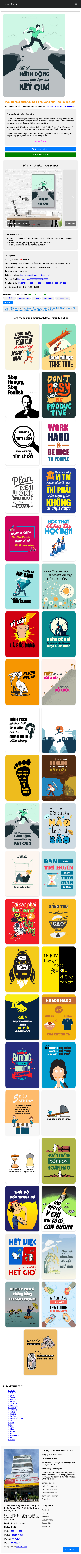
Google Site (46, 1523)
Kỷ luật (36, 298)
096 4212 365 (35, 283)
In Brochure (12, 1399)
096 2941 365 (47, 283)
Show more (8, 302)
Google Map (46, 1526)
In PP (10, 1425)
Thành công (47, 298)
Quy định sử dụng (48, 1483)
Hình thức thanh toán (49, 1486)
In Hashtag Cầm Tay (15, 1418)
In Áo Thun (12, 1408)
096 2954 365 (21, 1547)
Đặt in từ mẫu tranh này (40, 155)
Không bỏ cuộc (62, 298)
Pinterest (45, 1517)
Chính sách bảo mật (49, 1489)
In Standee (12, 1420)
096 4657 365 (60, 283)
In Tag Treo (12, 1416)
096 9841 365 (23, 283)
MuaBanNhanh (47, 1520)
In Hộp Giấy (12, 1414)
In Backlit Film (13, 1435)
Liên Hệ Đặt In (71, 1549)
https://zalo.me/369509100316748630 (32, 279)
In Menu (11, 1395)
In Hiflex (11, 1429)
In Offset (11, 1440)
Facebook (45, 1510)
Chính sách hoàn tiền (49, 1493)
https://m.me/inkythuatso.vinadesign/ (35, 275)
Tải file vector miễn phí (40, 149)
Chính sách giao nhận (50, 1496)
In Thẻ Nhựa (12, 1403)
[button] (73, 198)
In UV (10, 1437)
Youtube (45, 1513)
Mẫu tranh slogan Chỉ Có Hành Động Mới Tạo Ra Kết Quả (32, 310)
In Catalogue (12, 1393)
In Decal (11, 1427)
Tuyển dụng (46, 1499)
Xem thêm (40, 141)
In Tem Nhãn (12, 1410)
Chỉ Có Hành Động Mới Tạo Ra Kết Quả (60, 106)
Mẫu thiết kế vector (12, 308)
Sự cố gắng (9, 298)
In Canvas (11, 1431)
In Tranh (11, 1423)
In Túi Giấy (12, 1412)
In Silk (10, 1433)
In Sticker (11, 1401)
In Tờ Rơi (11, 1391)
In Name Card (13, 1406)
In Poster (11, 1397)
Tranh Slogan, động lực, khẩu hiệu (34, 308)
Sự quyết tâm (24, 298)
